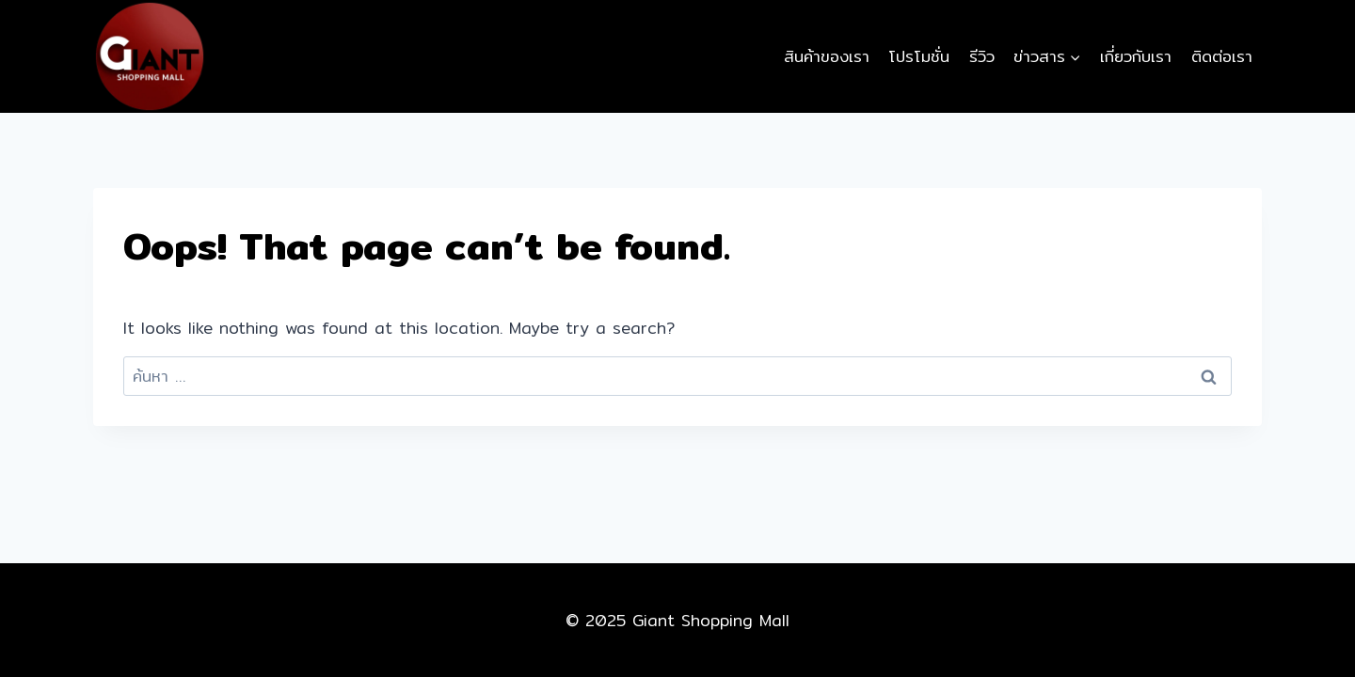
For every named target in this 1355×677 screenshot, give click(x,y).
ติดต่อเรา (1221, 56)
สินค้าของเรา (826, 56)
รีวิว (982, 56)
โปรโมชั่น (918, 56)
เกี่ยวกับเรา (1136, 56)
